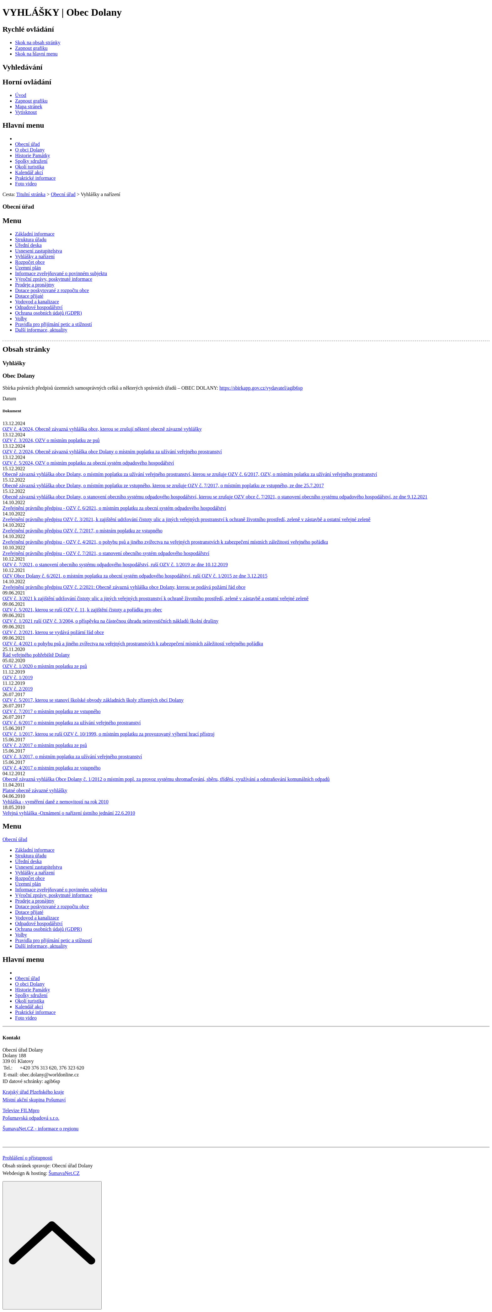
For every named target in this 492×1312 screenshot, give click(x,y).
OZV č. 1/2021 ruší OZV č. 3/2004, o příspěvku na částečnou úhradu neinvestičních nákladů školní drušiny (110, 621)
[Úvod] (20, 95)
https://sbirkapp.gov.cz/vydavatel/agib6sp (261, 388)
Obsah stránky (26, 349)
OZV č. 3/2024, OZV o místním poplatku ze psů (51, 440)
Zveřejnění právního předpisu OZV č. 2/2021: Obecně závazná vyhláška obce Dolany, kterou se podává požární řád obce (124, 587)
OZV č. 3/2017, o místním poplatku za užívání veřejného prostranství (72, 756)
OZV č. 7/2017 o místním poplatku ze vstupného (52, 711)
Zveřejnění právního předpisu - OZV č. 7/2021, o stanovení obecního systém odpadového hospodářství (106, 553)
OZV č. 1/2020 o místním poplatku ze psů (45, 666)
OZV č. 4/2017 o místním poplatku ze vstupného (52, 768)
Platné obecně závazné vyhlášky (35, 790)
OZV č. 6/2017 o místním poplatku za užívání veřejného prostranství (72, 722)
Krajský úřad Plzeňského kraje (33, 1092)
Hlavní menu (23, 125)
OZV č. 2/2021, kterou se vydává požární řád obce (53, 632)
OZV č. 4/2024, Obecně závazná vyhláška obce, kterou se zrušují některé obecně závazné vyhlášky (102, 429)
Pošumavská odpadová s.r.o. (31, 1118)
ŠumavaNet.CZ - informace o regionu (40, 1128)
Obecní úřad (15, 839)
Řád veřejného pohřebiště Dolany (36, 655)
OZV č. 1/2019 (18, 677)
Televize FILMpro (21, 1110)
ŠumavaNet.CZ (64, 1173)
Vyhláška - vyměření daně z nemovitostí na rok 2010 (56, 801)
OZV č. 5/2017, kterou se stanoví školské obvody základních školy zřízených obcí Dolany (93, 700)
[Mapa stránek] (28, 106)
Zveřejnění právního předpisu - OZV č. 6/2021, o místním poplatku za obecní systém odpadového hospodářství (114, 508)
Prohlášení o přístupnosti (27, 1157)
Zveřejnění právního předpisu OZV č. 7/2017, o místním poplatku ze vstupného (83, 530)
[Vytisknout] (26, 112)
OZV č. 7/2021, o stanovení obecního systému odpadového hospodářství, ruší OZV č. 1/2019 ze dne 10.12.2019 (115, 564)
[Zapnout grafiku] (31, 48)
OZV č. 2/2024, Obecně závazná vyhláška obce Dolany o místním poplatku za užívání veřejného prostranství (112, 451)
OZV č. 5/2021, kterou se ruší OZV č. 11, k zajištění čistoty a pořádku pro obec (82, 609)
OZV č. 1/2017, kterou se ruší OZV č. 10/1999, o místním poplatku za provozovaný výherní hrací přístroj (109, 734)
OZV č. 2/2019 (18, 688)
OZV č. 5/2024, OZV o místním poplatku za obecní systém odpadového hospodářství (88, 463)
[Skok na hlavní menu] (36, 53)
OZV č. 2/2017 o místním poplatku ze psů (45, 745)
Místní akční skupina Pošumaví (34, 1099)
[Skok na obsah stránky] (37, 42)
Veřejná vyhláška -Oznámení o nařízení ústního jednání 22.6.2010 (69, 813)
